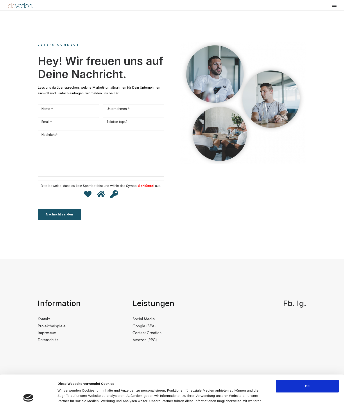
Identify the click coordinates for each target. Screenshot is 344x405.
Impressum (47, 333)
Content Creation (147, 333)
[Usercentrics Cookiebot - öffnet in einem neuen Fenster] (28, 396)
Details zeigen (233, 396)
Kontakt (44, 319)
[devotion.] (20, 5)
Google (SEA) (144, 326)
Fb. (289, 303)
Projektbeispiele (52, 326)
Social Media (144, 319)
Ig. (301, 303)
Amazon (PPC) (145, 340)
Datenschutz (48, 340)
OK (307, 356)
